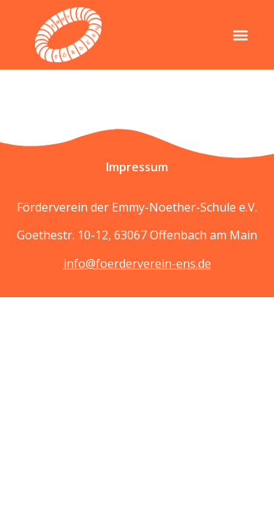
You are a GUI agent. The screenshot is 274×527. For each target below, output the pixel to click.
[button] (240, 35)
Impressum (137, 167)
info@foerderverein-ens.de (137, 263)
